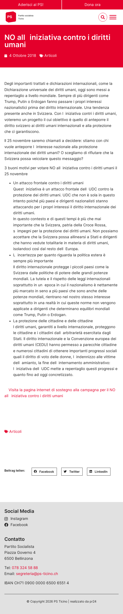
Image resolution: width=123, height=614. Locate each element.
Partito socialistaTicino (25, 17)
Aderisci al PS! (30, 4)
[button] (44, 472)
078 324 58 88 (25, 568)
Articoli (50, 55)
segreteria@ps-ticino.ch (37, 573)
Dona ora (93, 4)
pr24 (93, 601)
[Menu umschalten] (112, 17)
